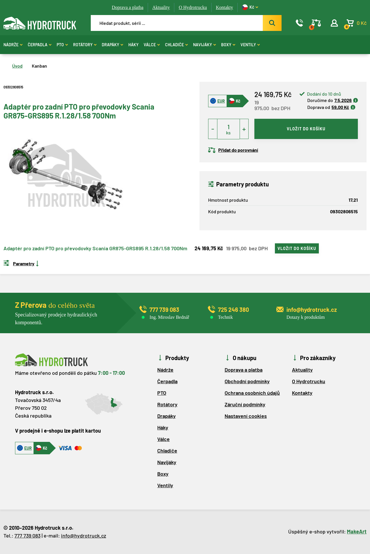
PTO (62, 44)
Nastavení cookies (246, 416)
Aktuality (161, 7)
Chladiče (176, 44)
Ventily (250, 44)
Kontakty (224, 7)
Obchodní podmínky (247, 381)
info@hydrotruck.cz (83, 535)
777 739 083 (27, 535)
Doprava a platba (127, 7)
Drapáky (112, 44)
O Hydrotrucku (193, 7)
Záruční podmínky (245, 404)
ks (228, 132)
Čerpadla (39, 44)
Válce (152, 44)
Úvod (17, 65)
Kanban (39, 65)
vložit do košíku (306, 128)
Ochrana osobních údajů (252, 393)
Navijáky (204, 44)
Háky (133, 44)
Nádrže (13, 44)
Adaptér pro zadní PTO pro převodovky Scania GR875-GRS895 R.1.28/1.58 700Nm (95, 248)
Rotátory (85, 44)
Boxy (228, 44)
